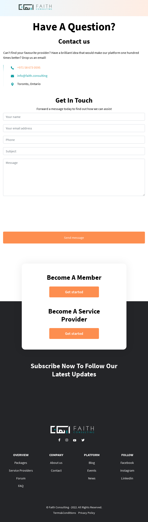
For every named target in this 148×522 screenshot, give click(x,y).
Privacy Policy (86, 513)
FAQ (21, 486)
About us (56, 463)
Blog (92, 463)
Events (91, 470)
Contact (56, 470)
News (91, 478)
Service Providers (21, 470)
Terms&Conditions (64, 513)
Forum (20, 478)
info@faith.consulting (32, 76)
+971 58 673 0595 (28, 67)
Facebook (127, 463)
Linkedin (127, 478)
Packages (20, 463)
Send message (74, 238)
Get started (74, 292)
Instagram (127, 470)
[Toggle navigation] (124, 8)
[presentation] (74, 214)
